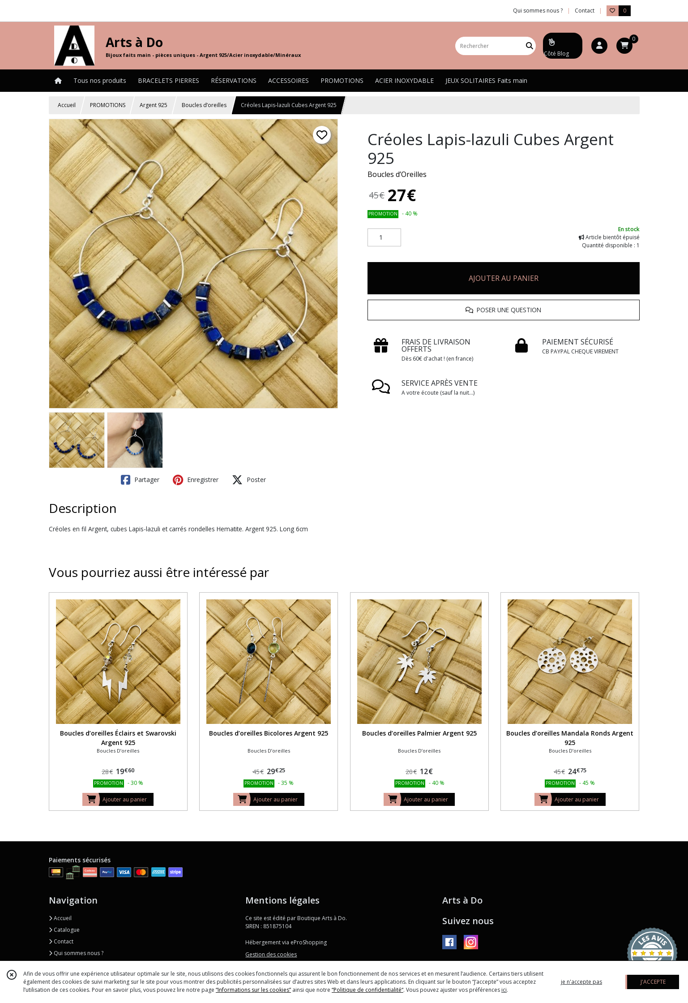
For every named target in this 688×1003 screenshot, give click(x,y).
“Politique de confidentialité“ (367, 990)
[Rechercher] (529, 46)
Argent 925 (153, 105)
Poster (249, 479)
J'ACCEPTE (653, 982)
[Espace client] (599, 46)
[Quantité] (384, 237)
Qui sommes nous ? (76, 953)
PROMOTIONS (107, 105)
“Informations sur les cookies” (253, 990)
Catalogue (64, 930)
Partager (140, 479)
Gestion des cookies (271, 954)
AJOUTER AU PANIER (503, 278)
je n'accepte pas (581, 982)
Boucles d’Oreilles (397, 174)
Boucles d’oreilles (204, 105)
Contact (584, 10)
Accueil (67, 105)
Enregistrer (195, 479)
